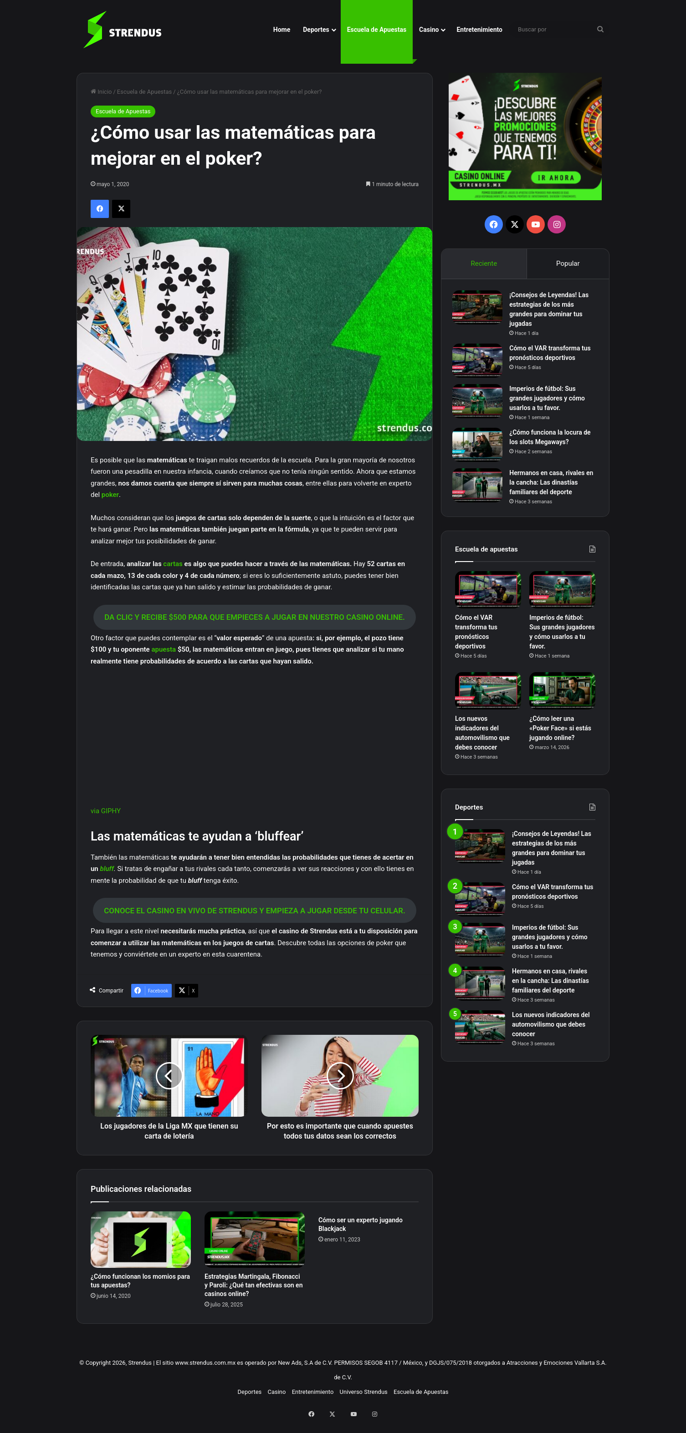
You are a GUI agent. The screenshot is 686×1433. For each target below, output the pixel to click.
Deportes (316, 29)
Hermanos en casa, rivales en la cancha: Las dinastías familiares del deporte (550, 485)
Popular (568, 263)
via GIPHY (106, 811)
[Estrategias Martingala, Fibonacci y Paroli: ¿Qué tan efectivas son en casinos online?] (255, 1249)
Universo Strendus (364, 1401)
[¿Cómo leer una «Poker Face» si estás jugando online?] (562, 696)
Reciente (484, 263)
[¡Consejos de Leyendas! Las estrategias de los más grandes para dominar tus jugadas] (480, 310)
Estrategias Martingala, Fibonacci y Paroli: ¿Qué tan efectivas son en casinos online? (254, 1295)
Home (281, 29)
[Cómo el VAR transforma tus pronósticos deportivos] (480, 363)
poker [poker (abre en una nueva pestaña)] (110, 495)
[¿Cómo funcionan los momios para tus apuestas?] (141, 1249)
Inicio (101, 91)
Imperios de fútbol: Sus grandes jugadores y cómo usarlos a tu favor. (550, 401)
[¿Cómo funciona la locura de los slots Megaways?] (480, 447)
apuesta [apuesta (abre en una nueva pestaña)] (164, 649)
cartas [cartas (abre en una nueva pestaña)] (173, 564)
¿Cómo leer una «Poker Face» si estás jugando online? (560, 733)
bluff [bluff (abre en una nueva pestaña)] (106, 869)
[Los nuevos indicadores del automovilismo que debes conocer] (488, 696)
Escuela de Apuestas (376, 29)
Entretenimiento (479, 29)
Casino (429, 29)
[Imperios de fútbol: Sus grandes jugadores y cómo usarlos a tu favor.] (480, 404)
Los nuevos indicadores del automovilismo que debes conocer (551, 1029)
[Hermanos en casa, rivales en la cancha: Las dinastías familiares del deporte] (480, 488)
